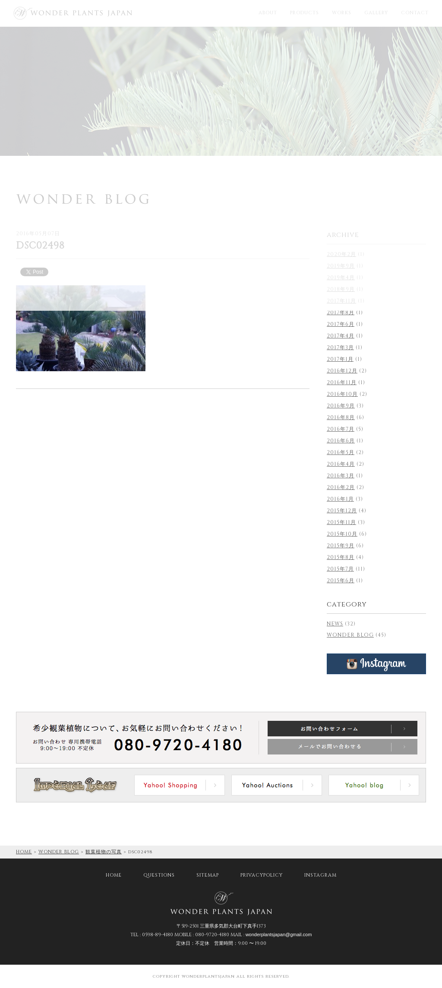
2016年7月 (340, 429)
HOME (24, 852)
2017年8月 (340, 312)
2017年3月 (340, 347)
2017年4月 (340, 335)
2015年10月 (342, 533)
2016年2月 (341, 487)
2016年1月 (340, 499)
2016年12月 (342, 370)
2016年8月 (341, 417)
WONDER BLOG (350, 634)
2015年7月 (340, 568)
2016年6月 (341, 440)
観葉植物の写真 (103, 852)
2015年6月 (340, 580)
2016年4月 (341, 464)
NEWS (335, 623)
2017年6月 (340, 324)
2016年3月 (340, 475)
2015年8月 (340, 557)
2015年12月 (342, 510)
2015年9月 (340, 545)
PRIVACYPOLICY (261, 875)
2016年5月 (340, 452)
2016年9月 (341, 405)
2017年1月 (340, 359)
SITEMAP (207, 875)
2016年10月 (342, 394)
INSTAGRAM (320, 875)
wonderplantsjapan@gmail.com (279, 934)
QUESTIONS (159, 875)
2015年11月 (341, 522)
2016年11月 (342, 382)
